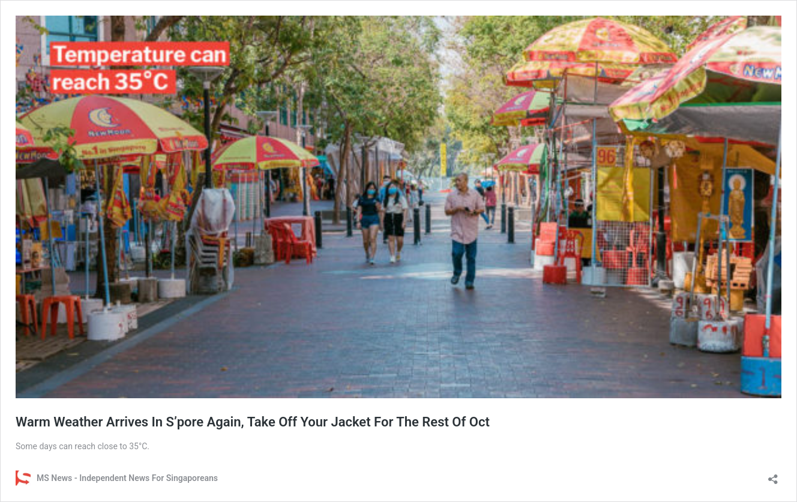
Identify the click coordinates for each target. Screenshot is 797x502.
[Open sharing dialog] (773, 475)
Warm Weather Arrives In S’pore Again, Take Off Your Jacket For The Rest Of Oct (253, 421)
